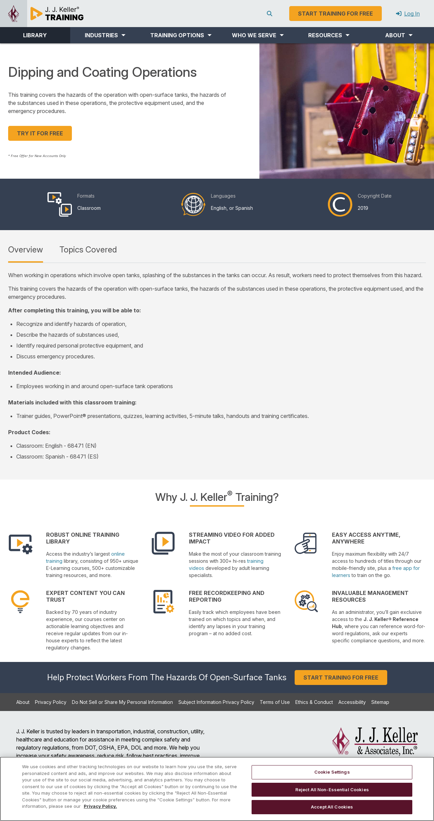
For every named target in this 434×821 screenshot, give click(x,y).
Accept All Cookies (332, 806)
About (22, 702)
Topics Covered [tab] (88, 249)
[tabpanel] (217, 366)
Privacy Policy (50, 702)
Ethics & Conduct (314, 702)
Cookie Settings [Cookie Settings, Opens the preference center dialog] (332, 772)
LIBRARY (35, 35)
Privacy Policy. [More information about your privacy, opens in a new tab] (100, 806)
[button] (105, 35)
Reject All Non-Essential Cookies (332, 789)
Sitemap (380, 702)
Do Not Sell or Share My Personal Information (122, 702)
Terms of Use (275, 702)
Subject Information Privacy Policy (216, 702)
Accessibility (352, 702)
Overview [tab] (25, 249)
